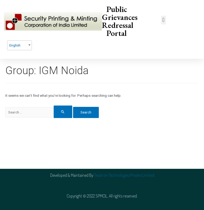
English (14, 45)
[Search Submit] (63, 112)
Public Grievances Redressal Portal (120, 21)
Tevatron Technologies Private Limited (124, 175)
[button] (163, 20)
